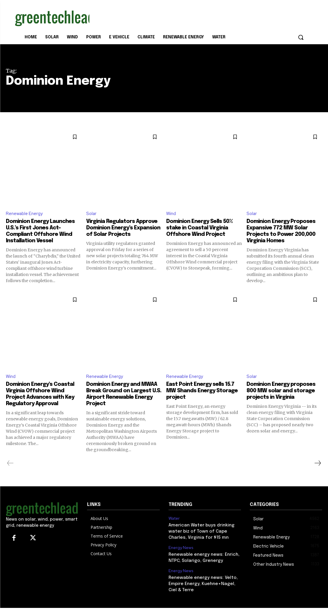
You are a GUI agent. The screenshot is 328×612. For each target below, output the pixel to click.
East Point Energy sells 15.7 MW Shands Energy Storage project (204, 398)
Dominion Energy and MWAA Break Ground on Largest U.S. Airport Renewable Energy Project (124, 401)
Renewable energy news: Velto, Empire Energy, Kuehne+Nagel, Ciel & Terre (204, 588)
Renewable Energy (25, 214)
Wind (171, 214)
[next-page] (317, 470)
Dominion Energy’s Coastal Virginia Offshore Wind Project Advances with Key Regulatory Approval (43, 401)
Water (174, 526)
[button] (301, 37)
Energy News (180, 554)
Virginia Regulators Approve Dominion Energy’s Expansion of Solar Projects (117, 231)
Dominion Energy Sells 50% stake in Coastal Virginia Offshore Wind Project (203, 228)
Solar (91, 214)
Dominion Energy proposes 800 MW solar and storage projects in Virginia (280, 401)
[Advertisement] (158, 17)
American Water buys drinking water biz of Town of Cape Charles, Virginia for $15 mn (200, 538)
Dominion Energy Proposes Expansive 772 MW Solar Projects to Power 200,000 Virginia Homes (280, 235)
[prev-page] (10, 470)
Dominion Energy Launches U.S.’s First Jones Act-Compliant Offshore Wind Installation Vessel (43, 231)
